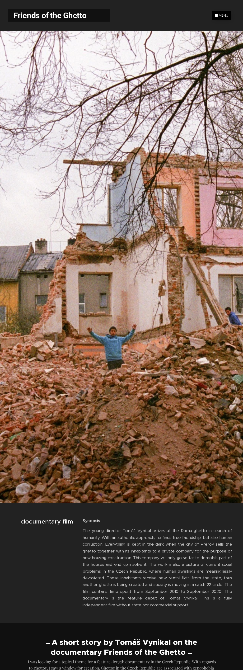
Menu (221, 15)
